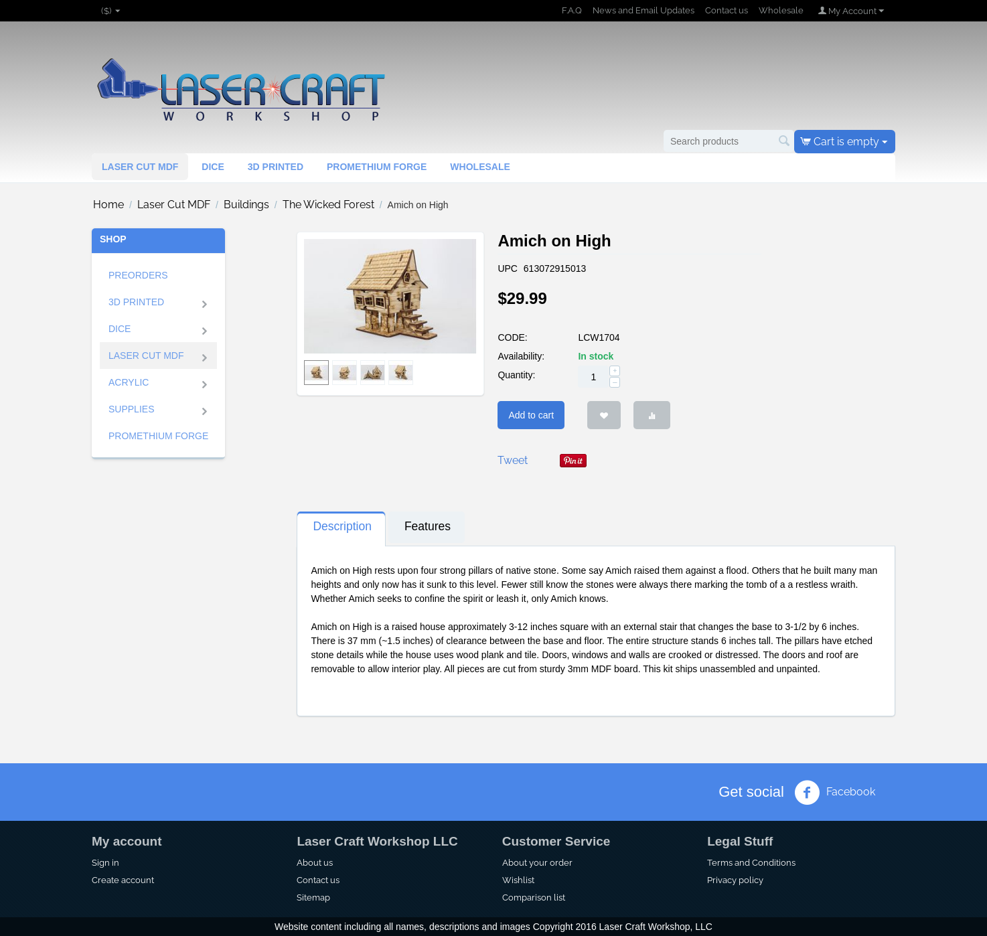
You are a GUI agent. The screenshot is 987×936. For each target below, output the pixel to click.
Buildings (246, 204)
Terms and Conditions (751, 862)
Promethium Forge (377, 166)
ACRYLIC (128, 382)
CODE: (512, 337)
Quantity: (516, 375)
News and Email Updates (643, 10)
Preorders (138, 275)
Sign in (105, 862)
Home (108, 204)
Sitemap (313, 897)
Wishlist (518, 879)
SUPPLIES (131, 409)
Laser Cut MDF (140, 166)
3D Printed (136, 302)
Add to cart (531, 415)
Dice (213, 166)
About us (315, 862)
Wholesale (781, 10)
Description (342, 526)
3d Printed (275, 166)
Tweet (513, 460)
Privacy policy (735, 879)
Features (427, 526)
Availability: (521, 356)
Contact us (726, 10)
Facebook (834, 792)
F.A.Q (572, 10)
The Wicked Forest (328, 204)
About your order (537, 862)
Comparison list (533, 897)
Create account (123, 879)
